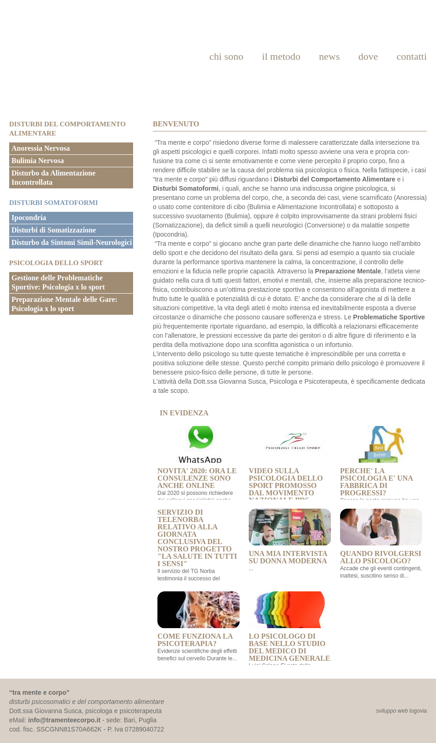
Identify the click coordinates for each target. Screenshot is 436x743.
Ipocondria (28, 217)
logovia (418, 711)
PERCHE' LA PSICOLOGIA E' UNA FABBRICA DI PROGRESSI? (381, 461)
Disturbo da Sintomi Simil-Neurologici (71, 242)
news (329, 56)
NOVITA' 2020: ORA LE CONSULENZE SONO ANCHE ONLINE (198, 457)
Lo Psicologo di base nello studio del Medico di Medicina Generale (290, 626)
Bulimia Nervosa (37, 160)
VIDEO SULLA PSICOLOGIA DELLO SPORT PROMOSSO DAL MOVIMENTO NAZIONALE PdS (290, 465)
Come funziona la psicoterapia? (198, 619)
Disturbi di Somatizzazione (53, 230)
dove (368, 56)
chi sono (226, 56)
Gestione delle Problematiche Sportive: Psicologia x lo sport (58, 282)
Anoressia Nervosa (40, 148)
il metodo (281, 56)
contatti (412, 56)
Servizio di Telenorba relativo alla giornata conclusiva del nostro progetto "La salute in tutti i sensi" (197, 538)
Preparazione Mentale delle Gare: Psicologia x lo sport (64, 303)
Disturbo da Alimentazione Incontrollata (53, 177)
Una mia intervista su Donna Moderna (290, 537)
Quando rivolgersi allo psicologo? (381, 537)
